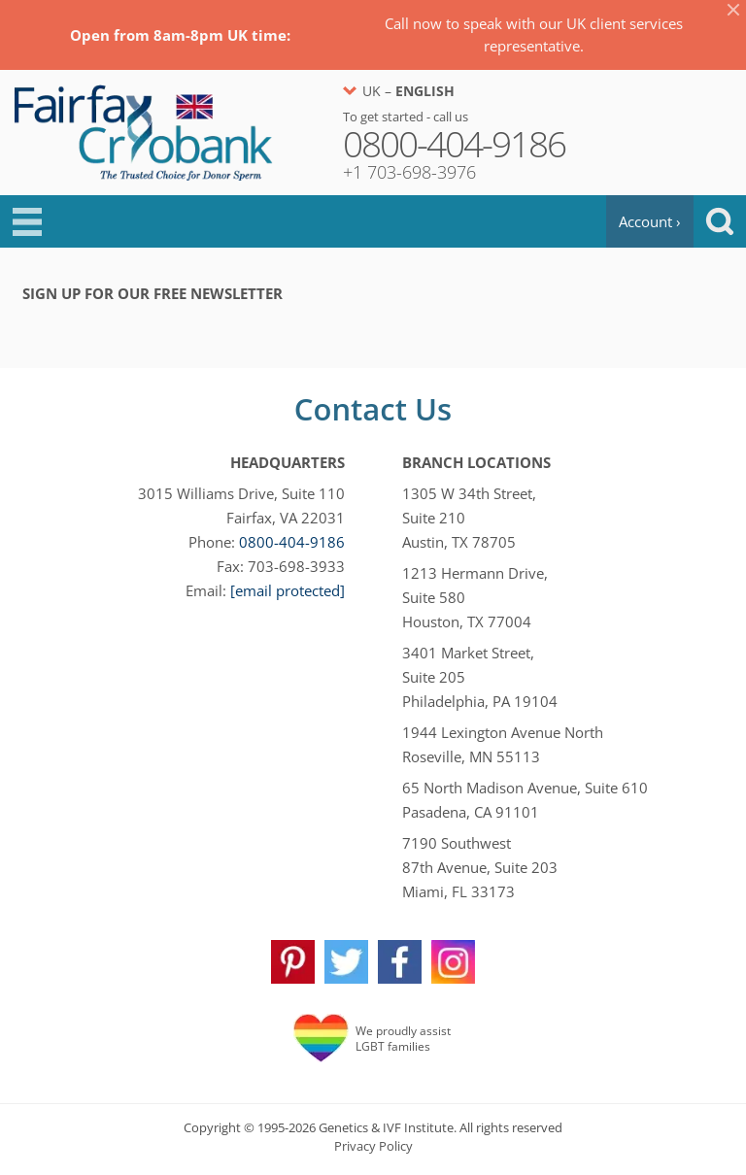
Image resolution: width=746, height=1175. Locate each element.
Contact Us (373, 408)
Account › (650, 221)
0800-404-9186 (292, 542)
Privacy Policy (373, 1146)
